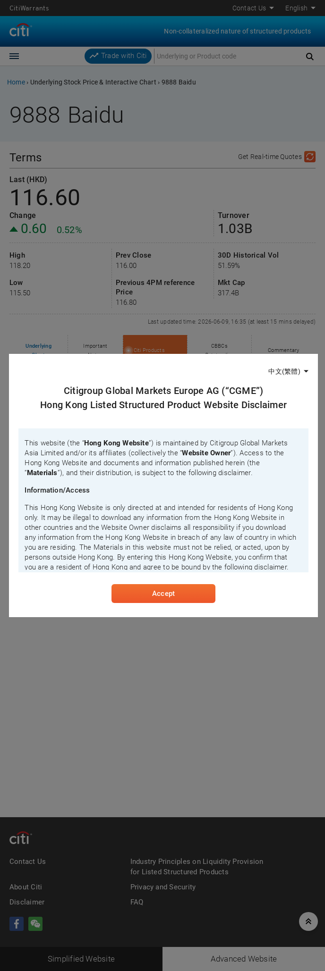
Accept (163, 593)
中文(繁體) (284, 371)
